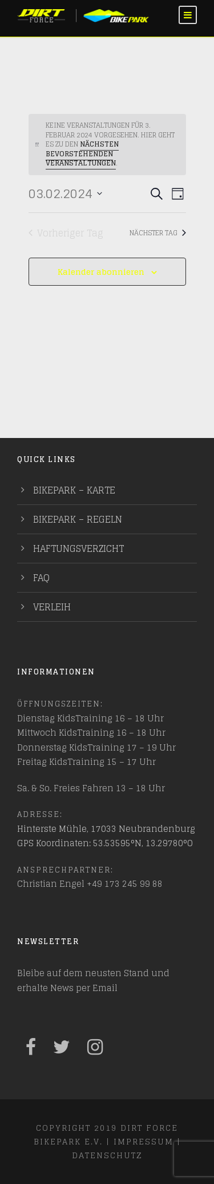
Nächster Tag (158, 233)
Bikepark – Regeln (77, 519)
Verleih (52, 607)
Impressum (143, 1141)
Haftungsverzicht (78, 548)
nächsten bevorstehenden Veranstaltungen (82, 153)
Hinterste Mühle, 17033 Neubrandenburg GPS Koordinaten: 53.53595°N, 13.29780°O (106, 836)
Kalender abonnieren (101, 272)
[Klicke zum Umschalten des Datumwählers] (65, 193)
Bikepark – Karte (74, 490)
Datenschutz (107, 1155)
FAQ (41, 578)
